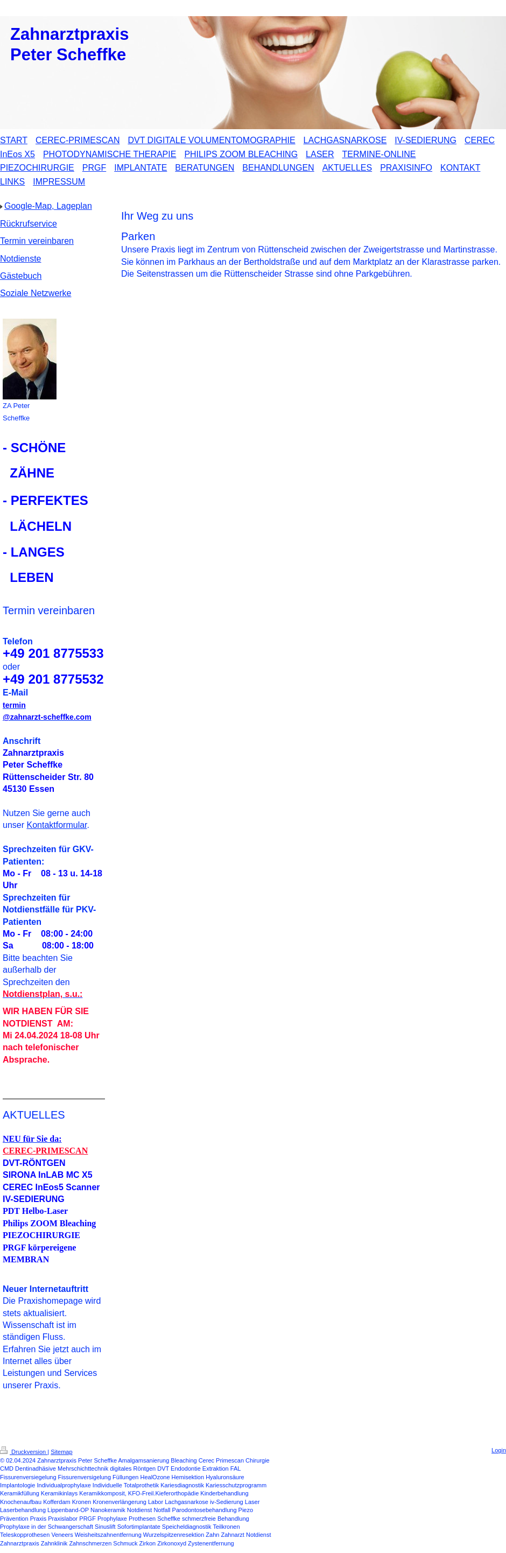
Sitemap (61, 1452)
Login (498, 1450)
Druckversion (23, 1452)
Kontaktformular (56, 825)
